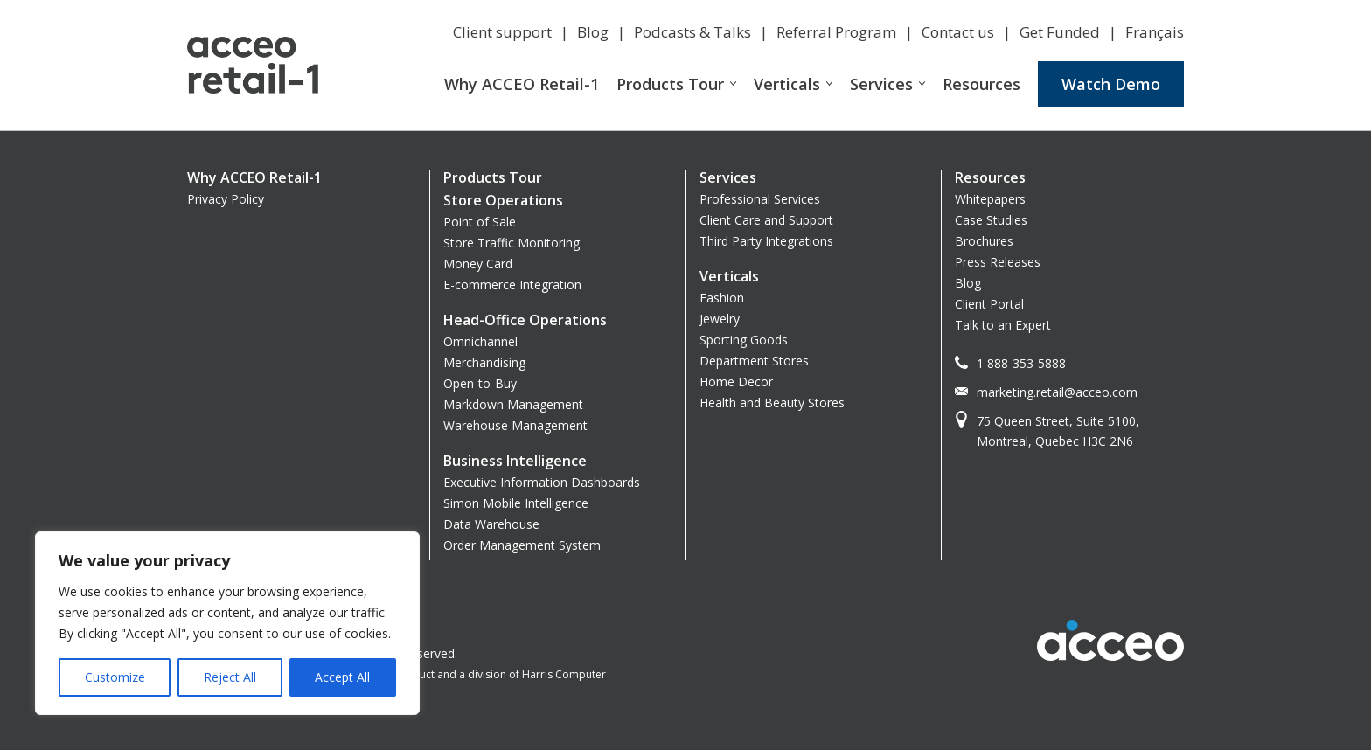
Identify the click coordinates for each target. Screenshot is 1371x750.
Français (1154, 32)
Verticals (787, 83)
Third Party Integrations (766, 241)
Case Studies (991, 220)
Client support (502, 32)
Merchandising (484, 362)
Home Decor (736, 381)
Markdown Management (513, 404)
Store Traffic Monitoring (511, 242)
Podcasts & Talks (692, 32)
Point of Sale (479, 221)
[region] (227, 623)
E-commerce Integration (512, 284)
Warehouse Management (515, 425)
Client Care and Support (766, 220)
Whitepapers (990, 199)
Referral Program (836, 32)
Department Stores (754, 360)
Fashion (721, 297)
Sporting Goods (743, 339)
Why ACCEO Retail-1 (521, 83)
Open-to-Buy (480, 383)
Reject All (230, 677)
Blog (593, 32)
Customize (115, 677)
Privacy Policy (225, 199)
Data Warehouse (491, 524)
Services (881, 83)
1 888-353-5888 (1021, 363)
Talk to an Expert (1003, 324)
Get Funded (1060, 32)
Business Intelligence (515, 460)
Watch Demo (1110, 83)
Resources (981, 83)
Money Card (477, 263)
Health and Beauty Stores (772, 402)
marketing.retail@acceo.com (1057, 392)
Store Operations (503, 200)
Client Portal (989, 303)
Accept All (342, 677)
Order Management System (522, 545)
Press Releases (997, 261)
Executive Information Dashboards (541, 482)
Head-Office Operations (525, 320)
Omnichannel (480, 341)
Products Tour (670, 83)
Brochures (984, 241)
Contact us (958, 32)
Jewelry (719, 318)
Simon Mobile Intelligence (515, 503)
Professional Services (759, 199)
